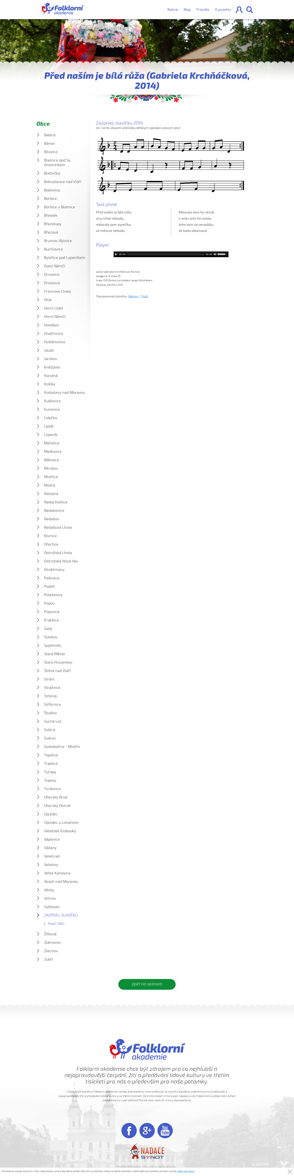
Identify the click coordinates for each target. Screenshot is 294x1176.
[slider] (165, 254)
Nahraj (172, 9)
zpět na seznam (147, 984)
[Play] (116, 254)
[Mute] (215, 254)
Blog (187, 9)
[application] (171, 254)
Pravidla (202, 9)
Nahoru (133, 296)
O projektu (223, 9)
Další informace (185, 1171)
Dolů (145, 296)
